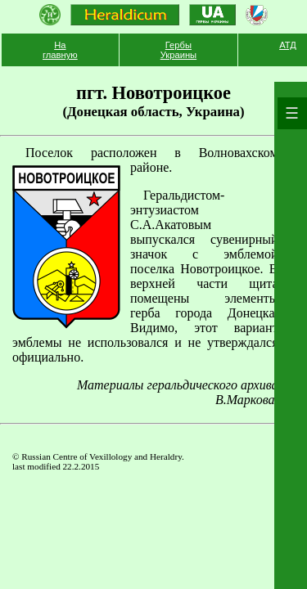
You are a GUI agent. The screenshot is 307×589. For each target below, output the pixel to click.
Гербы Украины (178, 50)
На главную (60, 50)
